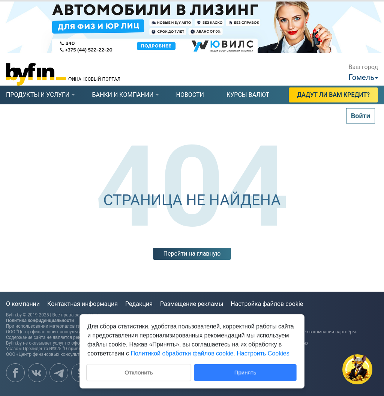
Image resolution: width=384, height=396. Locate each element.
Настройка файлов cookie (267, 303)
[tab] (37, 94)
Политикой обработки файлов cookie (181, 353)
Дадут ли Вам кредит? (333, 94)
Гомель (361, 77)
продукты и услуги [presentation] (37, 94)
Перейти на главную (192, 253)
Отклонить (138, 372)
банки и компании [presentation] (122, 94)
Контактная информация (82, 303)
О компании (23, 303)
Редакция (139, 303)
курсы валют (247, 94)
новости (190, 94)
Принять (245, 372)
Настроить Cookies (263, 353)
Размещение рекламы (191, 303)
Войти (360, 116)
